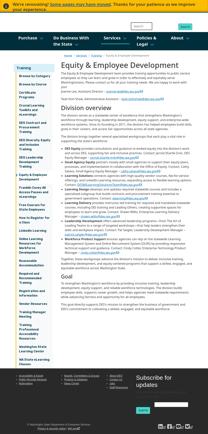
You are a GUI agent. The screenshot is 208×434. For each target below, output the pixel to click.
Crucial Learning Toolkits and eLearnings (31, 110)
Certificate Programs (27, 95)
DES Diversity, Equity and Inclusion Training (34, 144)
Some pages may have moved (80, 4)
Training (23, 68)
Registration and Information (32, 293)
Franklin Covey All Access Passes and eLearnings (33, 192)
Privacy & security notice (52, 428)
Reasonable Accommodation (31, 263)
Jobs (112, 383)
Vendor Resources (33, 304)
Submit (143, 410)
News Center (71, 383)
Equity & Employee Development (33, 177)
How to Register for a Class (34, 220)
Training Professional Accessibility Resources (29, 331)
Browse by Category (34, 76)
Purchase (27, 38)
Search (185, 27)
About (177, 38)
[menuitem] (31, 41)
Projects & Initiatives (75, 379)
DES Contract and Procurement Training (32, 127)
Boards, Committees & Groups (81, 375)
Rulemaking (25, 383)
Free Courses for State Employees (32, 207)
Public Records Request (33, 379)
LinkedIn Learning (32, 230)
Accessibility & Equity (31, 375)
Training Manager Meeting (32, 314)
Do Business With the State (71, 41)
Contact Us (115, 379)
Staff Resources (118, 387)
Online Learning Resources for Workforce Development (31, 245)
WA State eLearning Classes (34, 362)
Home (68, 55)
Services (112, 38)
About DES (115, 375)
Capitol (179, 17)
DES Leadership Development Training (31, 162)
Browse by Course (33, 84)
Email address (145, 404)
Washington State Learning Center (33, 349)
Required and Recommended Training (30, 278)
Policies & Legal (146, 41)
